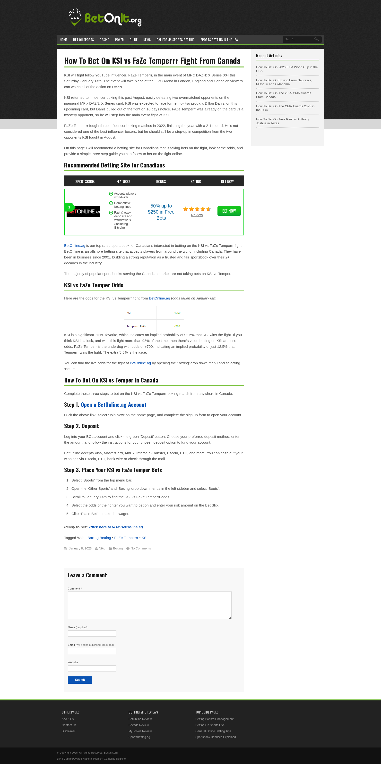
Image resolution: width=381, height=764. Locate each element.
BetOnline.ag (74, 245)
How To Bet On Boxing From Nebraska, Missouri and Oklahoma (284, 82)
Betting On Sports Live (210, 725)
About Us (68, 719)
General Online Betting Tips (213, 731)
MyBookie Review (140, 731)
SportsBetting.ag (139, 737)
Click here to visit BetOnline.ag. (116, 527)
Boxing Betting (99, 538)
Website (73, 662)
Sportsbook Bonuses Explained (215, 737)
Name (77, 627)
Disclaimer (68, 731)
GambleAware (72, 758)
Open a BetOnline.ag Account (114, 404)
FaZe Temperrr (126, 538)
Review (197, 215)
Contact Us (69, 725)
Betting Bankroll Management (214, 719)
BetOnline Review (140, 719)
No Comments (141, 548)
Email (91, 644)
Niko (102, 548)
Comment (75, 588)
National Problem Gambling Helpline (104, 758)
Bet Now (229, 211)
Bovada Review (139, 725)
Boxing (118, 548)
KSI (144, 538)
